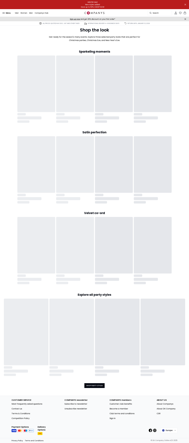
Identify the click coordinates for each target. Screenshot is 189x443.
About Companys (165, 404)
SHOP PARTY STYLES (94, 385)
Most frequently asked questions (27, 404)
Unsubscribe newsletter (75, 408)
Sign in (112, 418)
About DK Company (166, 408)
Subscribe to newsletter (75, 404)
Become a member (119, 408)
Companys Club (41, 13)
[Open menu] (6, 13)
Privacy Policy (17, 440)
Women (23, 13)
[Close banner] (185, 4)
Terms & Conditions (21, 413)
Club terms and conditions (122, 413)
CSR (158, 413)
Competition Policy (21, 418)
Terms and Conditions (34, 440)
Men (31, 13)
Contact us (17, 408)
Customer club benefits (121, 404)
